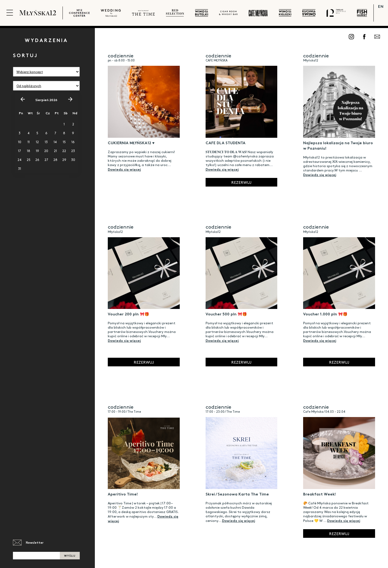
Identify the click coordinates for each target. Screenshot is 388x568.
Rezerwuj (241, 182)
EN (381, 6)
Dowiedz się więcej (124, 169)
